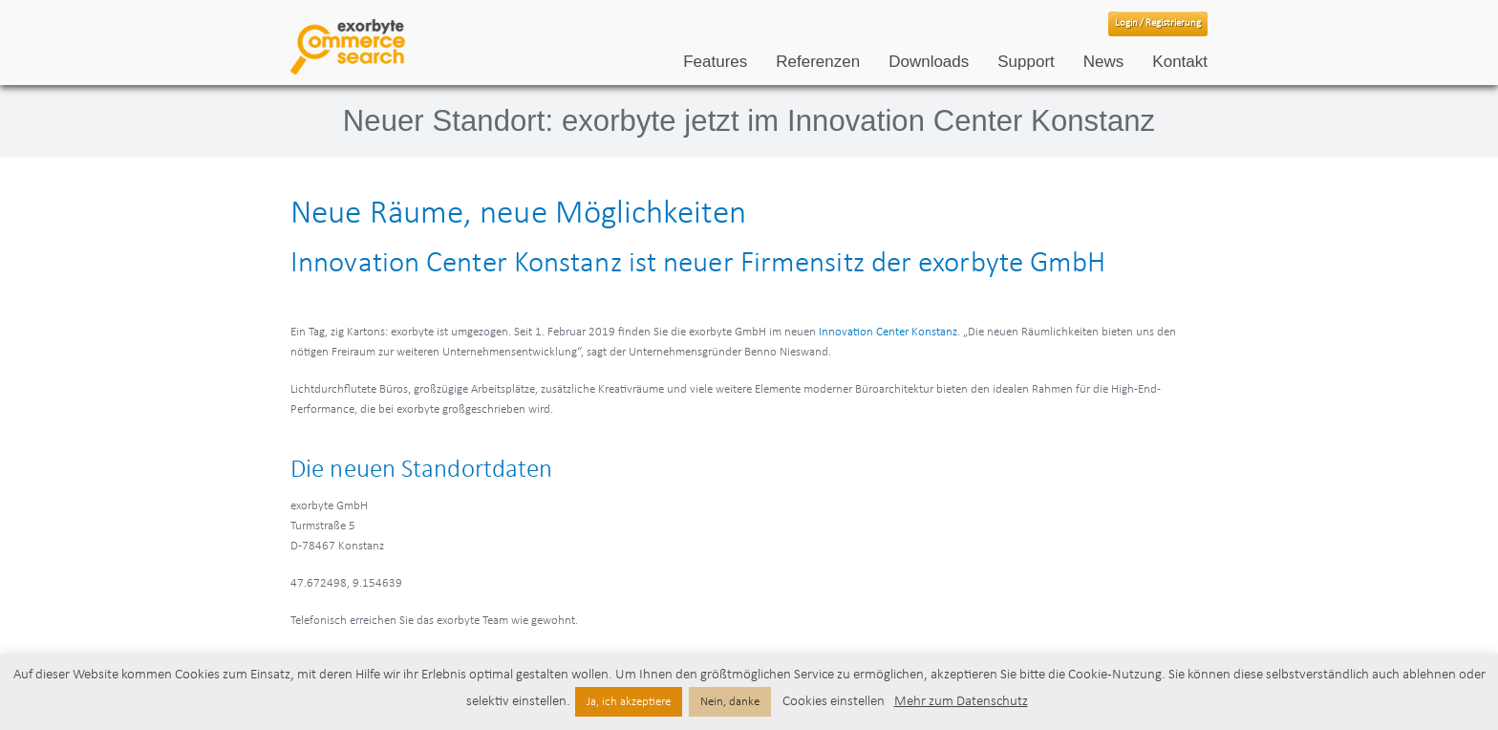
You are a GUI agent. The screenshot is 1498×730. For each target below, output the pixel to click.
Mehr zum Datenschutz (961, 702)
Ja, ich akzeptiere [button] (629, 702)
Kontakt (1180, 62)
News (1103, 62)
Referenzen (818, 62)
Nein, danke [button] (730, 702)
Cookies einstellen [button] (833, 702)
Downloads (928, 62)
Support (1026, 62)
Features (715, 62)
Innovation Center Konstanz (888, 332)
